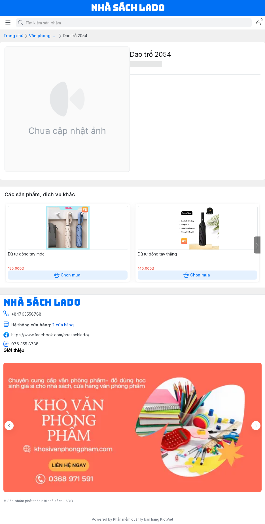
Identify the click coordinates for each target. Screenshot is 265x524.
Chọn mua (68, 275)
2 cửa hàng (62, 324)
